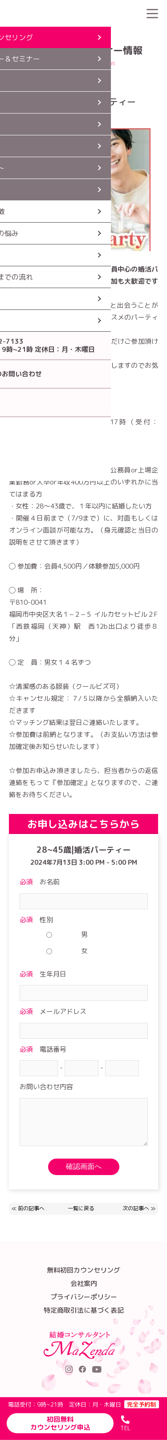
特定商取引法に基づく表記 (84, 1310)
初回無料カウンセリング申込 (60, 1423)
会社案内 (83, 1283)
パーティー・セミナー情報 (81, 33)
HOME (31, 33)
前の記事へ (31, 1208)
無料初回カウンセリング (83, 1270)
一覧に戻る (81, 1208)
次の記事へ (135, 1208)
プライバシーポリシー (83, 1297)
